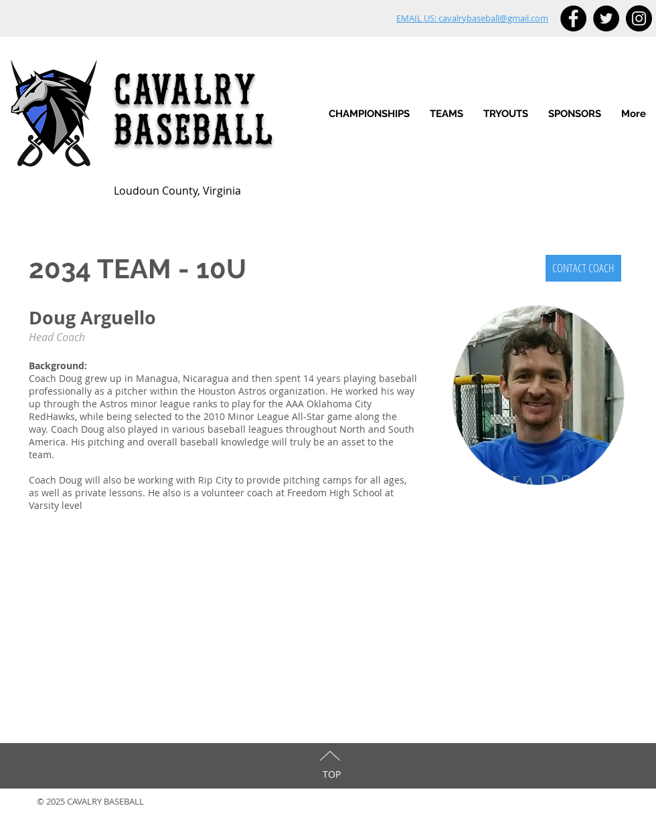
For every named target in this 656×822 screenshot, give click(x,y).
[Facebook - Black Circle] (573, 18)
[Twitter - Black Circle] (606, 18)
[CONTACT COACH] (583, 268)
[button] (446, 114)
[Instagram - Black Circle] (639, 18)
